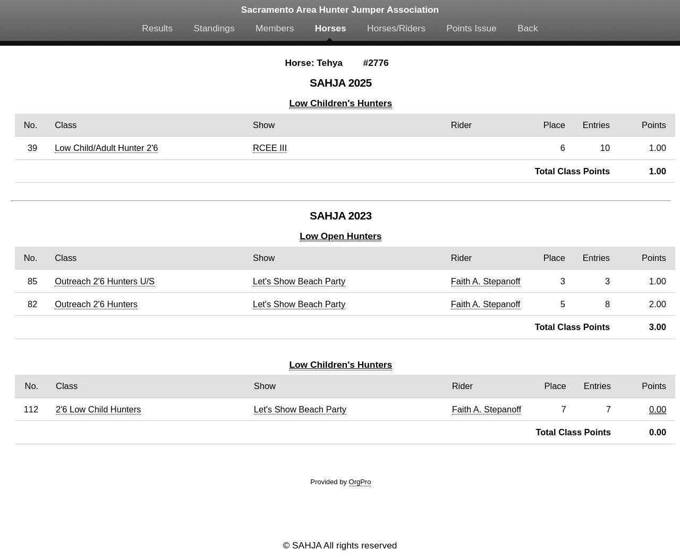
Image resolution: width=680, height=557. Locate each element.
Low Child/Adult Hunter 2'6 (106, 148)
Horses (330, 28)
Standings (214, 28)
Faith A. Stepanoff (486, 281)
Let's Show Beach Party (299, 281)
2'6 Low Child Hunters (98, 409)
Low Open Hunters (340, 236)
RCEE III (270, 148)
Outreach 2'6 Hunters (96, 304)
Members (275, 28)
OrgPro (360, 482)
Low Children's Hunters (340, 103)
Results (157, 28)
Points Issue (471, 28)
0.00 (657, 409)
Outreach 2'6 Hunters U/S (105, 281)
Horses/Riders (396, 28)
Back (527, 28)
